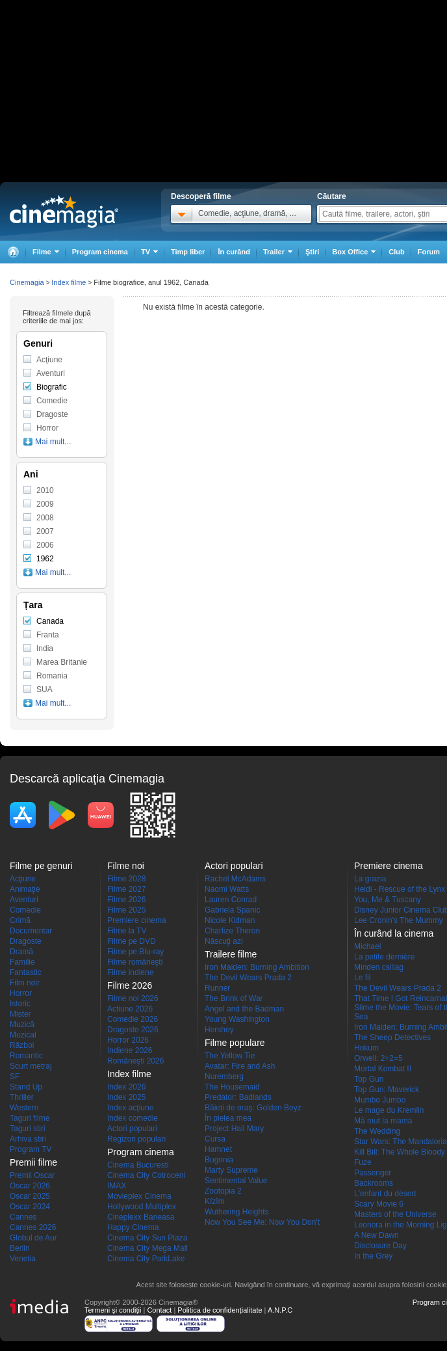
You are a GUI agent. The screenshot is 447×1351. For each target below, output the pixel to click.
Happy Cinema (133, 1227)
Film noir (25, 982)
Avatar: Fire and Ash (240, 1066)
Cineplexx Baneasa (140, 1217)
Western (24, 1107)
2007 (45, 531)
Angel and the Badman (244, 1008)
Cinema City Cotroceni (146, 1175)
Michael (367, 946)
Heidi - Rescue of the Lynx (399, 889)
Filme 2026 (126, 899)
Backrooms (373, 1183)
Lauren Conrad (231, 899)
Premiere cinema (136, 920)
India (44, 648)
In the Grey (373, 1256)
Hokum (366, 1047)
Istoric (20, 1003)
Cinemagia (27, 282)
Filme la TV (126, 930)
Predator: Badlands (238, 1097)
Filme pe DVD (131, 941)
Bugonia (219, 1159)
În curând (234, 252)
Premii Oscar (32, 1175)
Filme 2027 (126, 889)
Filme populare (235, 1042)
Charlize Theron (232, 930)
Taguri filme (29, 1118)
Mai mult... (53, 441)
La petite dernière (384, 956)
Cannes (23, 1217)
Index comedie (132, 1118)
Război (22, 1045)
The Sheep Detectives (392, 1037)
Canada (50, 621)
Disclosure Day (380, 1245)
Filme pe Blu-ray (135, 951)
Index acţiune (130, 1107)
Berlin (20, 1248)
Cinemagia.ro (64, 211)
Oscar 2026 (30, 1185)
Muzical (23, 1034)
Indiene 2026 (129, 1050)
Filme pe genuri (41, 866)
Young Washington (237, 1019)
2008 (45, 517)
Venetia (23, 1258)
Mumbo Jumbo (379, 1099)
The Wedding (377, 1131)
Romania (52, 675)
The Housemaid (232, 1086)
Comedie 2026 (132, 1019)
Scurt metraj (31, 1066)
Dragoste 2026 (133, 1029)
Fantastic (26, 972)
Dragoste (52, 414)
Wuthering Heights (237, 1211)
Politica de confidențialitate (219, 1310)
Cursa (215, 1139)
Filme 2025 (126, 910)
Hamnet (218, 1149)
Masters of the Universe (395, 1214)
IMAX (116, 1185)
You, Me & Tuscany (387, 899)
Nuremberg (224, 1076)
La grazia (370, 878)
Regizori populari (136, 1139)
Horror (47, 428)
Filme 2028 (126, 878)
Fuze (363, 1162)
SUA (44, 689)
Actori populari (132, 1128)
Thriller (22, 1097)
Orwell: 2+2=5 (378, 1058)
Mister (20, 1014)
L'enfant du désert (385, 1193)
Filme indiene (130, 972)
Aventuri (50, 373)
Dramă (21, 951)
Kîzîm (215, 1201)
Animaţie (25, 889)
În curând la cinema (393, 933)
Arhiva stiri (28, 1139)
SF (14, 1076)
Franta (47, 634)
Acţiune (49, 359)
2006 (45, 545)
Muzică (22, 1024)
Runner (217, 988)
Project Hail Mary (234, 1128)
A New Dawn (376, 1235)
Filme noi (125, 866)
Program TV (30, 1149)
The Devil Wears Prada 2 (248, 977)
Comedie (52, 400)
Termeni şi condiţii (112, 1310)
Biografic (51, 387)
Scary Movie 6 (378, 1204)
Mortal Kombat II (382, 1068)
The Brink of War (234, 998)
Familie (22, 962)
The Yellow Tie (230, 1055)
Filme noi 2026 (133, 998)
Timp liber (188, 252)
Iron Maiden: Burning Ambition (257, 967)
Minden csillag (378, 967)
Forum (429, 252)
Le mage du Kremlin (389, 1110)
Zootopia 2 (223, 1191)
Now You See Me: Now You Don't (262, 1222)
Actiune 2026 (130, 1008)
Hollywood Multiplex (141, 1206)
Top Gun (368, 1079)
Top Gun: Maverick (386, 1089)
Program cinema (100, 252)
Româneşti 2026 (135, 1060)
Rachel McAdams (235, 878)
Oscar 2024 (30, 1206)
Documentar (31, 930)
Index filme (68, 282)
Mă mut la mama (383, 1120)
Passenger (372, 1172)
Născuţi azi (224, 941)
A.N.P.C (280, 1310)
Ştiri (312, 252)
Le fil (362, 977)
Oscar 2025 (30, 1196)
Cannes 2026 (33, 1227)
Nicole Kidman (230, 920)
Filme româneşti (134, 962)
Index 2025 (126, 1097)
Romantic (26, 1055)
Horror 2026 (128, 1040)
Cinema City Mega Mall (147, 1248)
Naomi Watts (227, 889)
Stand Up (26, 1086)
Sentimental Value (236, 1180)
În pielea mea (228, 1118)
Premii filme (33, 1162)
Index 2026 (126, 1086)
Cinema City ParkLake (146, 1258)
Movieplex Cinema (139, 1196)
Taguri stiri (27, 1128)
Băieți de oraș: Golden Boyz (253, 1107)
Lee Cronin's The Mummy (398, 920)
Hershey (219, 1029)
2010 (45, 490)
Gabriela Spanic (232, 910)
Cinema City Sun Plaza (147, 1237)
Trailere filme (231, 954)
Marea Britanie (61, 662)
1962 (45, 558)
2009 (45, 504)
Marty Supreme (231, 1170)
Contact (159, 1310)
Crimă (20, 920)
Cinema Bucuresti (138, 1165)
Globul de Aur (33, 1237)
